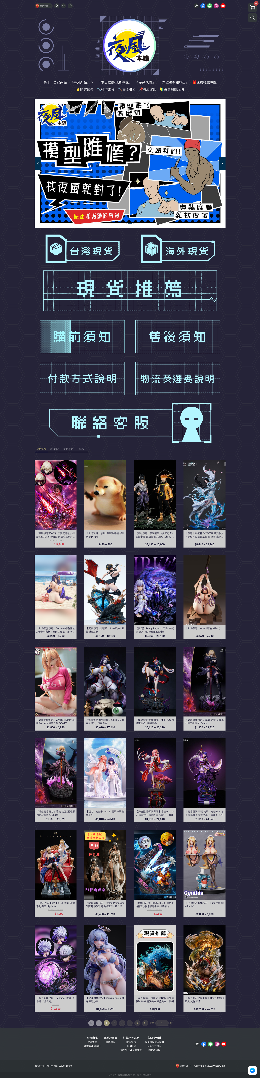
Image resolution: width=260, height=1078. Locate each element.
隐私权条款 (110, 1038)
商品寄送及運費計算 (131, 1050)
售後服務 (131, 1046)
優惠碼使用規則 (92, 1046)
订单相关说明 (131, 1038)
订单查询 (92, 1042)
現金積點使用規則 (154, 1042)
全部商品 (92, 1038)
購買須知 (131, 1042)
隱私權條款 (154, 1050)
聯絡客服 (110, 1042)
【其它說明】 (154, 1038)
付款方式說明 (154, 1046)
